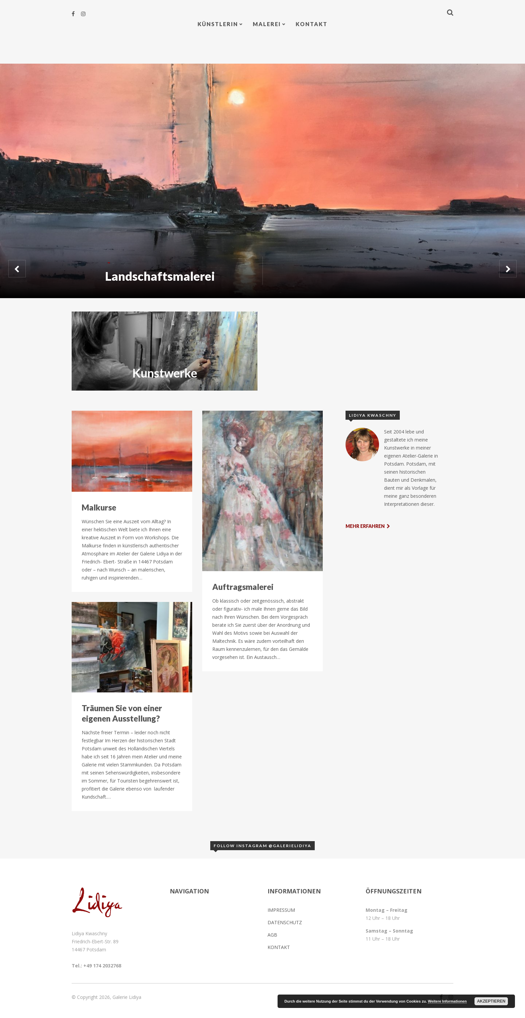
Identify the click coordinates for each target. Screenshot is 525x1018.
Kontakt (311, 24)
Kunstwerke (164, 372)
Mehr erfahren (368, 526)
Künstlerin (218, 24)
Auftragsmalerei (243, 587)
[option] (262, 181)
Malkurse (99, 507)
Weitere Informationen (447, 1001)
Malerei (267, 24)
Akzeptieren (491, 1001)
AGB (272, 935)
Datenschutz (285, 922)
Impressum (281, 910)
